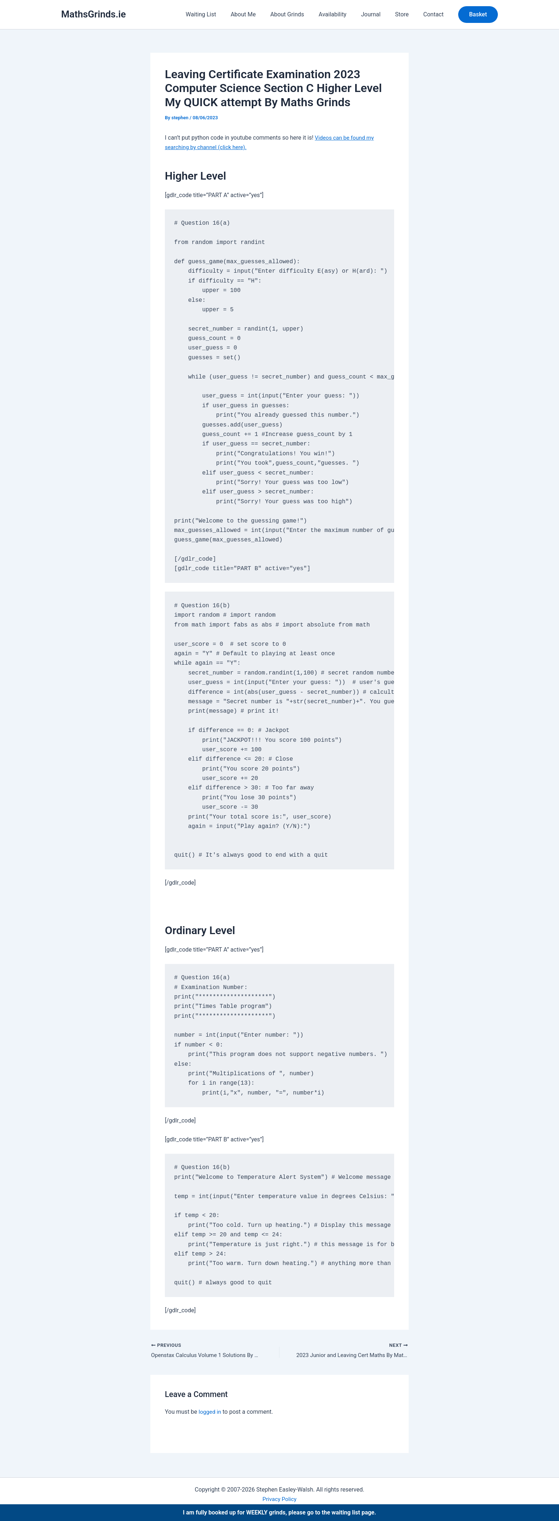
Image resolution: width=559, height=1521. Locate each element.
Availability (343, 14)
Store (406, 14)
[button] (478, 14)
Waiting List (220, 14)
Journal (378, 14)
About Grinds (300, 14)
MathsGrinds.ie (93, 14)
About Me (259, 14)
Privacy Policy (280, 1499)
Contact (435, 14)
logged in (210, 1412)
